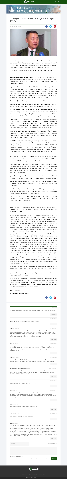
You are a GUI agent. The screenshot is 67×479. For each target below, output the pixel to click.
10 (59, 12)
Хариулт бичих (54, 314)
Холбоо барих (42, 474)
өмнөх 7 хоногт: (55, 2)
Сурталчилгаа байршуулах (33, 474)
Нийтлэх (54, 458)
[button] (56, 42)
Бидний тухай (24, 474)
